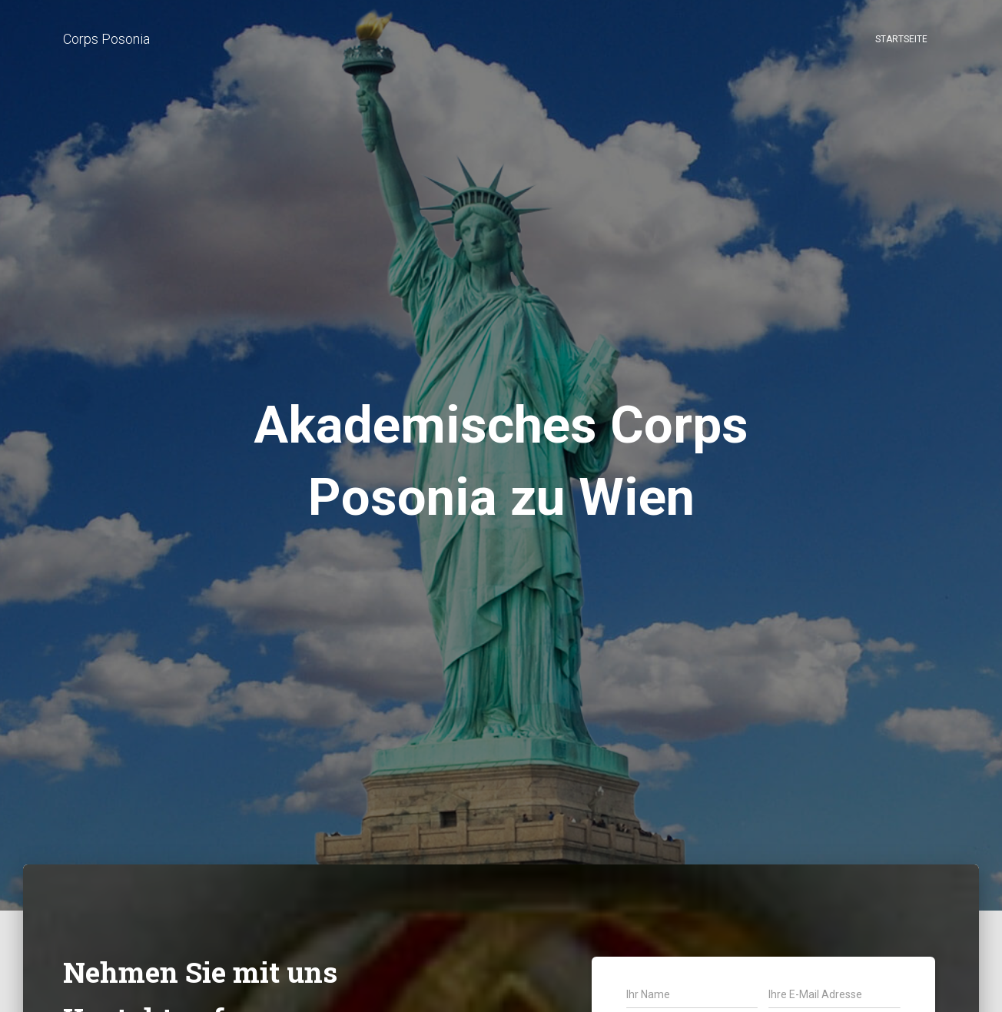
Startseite (901, 39)
